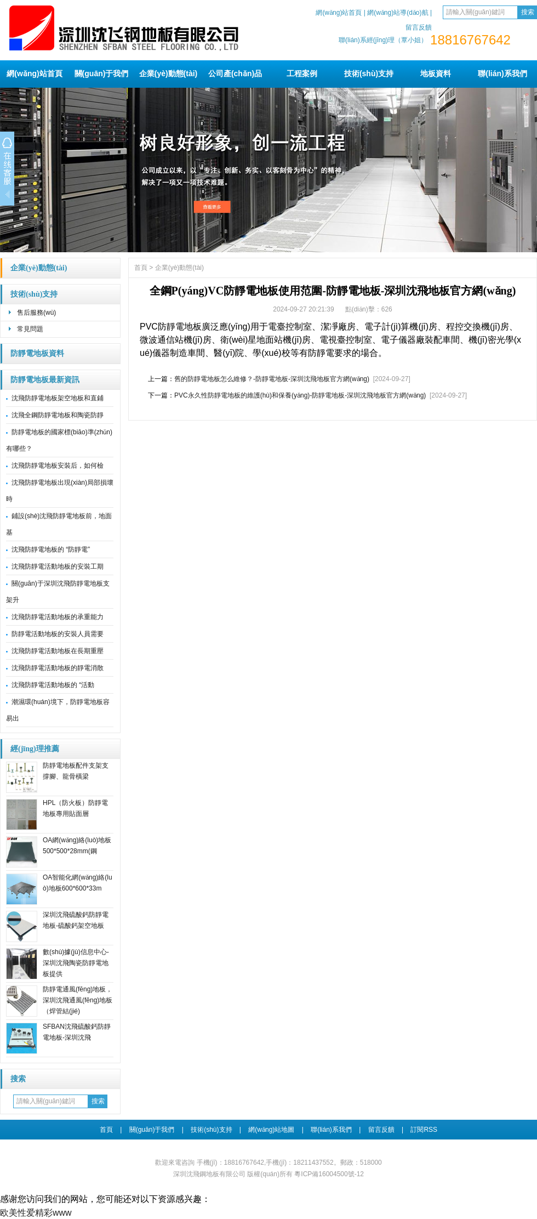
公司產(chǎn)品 (235, 73)
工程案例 (302, 73)
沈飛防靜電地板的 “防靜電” (51, 549)
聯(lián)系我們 (502, 73)
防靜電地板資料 (37, 353)
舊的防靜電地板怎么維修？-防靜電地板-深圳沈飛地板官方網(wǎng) (271, 379)
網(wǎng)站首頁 (339, 12)
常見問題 (30, 329)
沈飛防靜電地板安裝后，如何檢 (58, 465)
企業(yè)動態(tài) (168, 73)
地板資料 (435, 73)
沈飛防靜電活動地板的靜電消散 (58, 668)
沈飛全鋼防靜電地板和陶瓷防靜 (58, 415)
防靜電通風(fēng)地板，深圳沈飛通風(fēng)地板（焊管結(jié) (77, 1000)
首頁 (140, 267)
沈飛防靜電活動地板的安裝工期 (58, 566)
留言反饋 (418, 27)
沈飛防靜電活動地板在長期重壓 (58, 651)
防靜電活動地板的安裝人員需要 (58, 634)
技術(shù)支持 (368, 73)
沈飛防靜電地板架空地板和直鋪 (58, 398)
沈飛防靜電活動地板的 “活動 (53, 685)
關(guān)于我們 (102, 73)
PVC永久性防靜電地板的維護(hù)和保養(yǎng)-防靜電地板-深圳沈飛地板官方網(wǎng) (300, 395)
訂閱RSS (423, 1129)
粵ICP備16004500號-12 (329, 1174)
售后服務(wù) (36, 312)
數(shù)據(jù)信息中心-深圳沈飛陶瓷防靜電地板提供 (76, 963)
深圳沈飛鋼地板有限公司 (209, 1174)
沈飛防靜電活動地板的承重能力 (58, 617)
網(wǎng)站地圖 (271, 1129)
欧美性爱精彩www (36, 1212)
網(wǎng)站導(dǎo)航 (397, 12)
